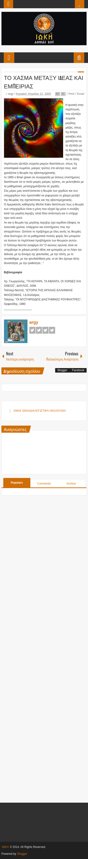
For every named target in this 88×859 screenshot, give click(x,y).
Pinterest (52, 330)
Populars (17, 482)
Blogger (62, 370)
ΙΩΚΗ (5, 847)
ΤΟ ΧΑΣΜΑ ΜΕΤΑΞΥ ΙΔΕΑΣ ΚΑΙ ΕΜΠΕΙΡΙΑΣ (43, 81)
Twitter (39, 330)
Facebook (32, 330)
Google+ (45, 330)
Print (70, 93)
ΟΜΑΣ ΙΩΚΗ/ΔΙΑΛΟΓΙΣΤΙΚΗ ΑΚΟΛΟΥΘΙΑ (39, 410)
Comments (44, 483)
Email (79, 93)
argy (11, 93)
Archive (71, 483)
